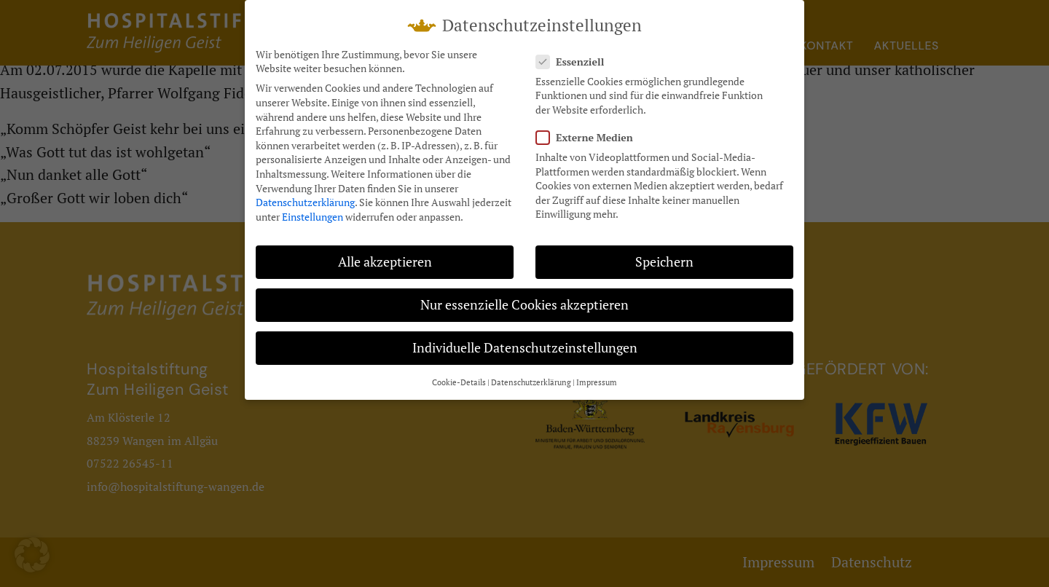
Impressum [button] (596, 382)
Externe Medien (589, 137)
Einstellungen (312, 217)
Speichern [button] (664, 261)
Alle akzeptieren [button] (385, 261)
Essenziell (574, 61)
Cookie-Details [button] (459, 382)
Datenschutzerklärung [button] (531, 382)
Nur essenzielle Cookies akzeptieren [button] (524, 304)
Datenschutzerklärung (305, 202)
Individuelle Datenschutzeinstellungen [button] (524, 347)
